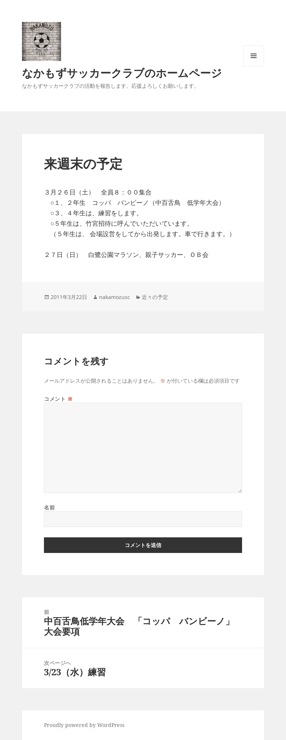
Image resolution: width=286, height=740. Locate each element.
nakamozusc (114, 296)
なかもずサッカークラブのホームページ (122, 72)
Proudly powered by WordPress (84, 724)
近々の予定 (155, 296)
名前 (49, 507)
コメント (58, 398)
